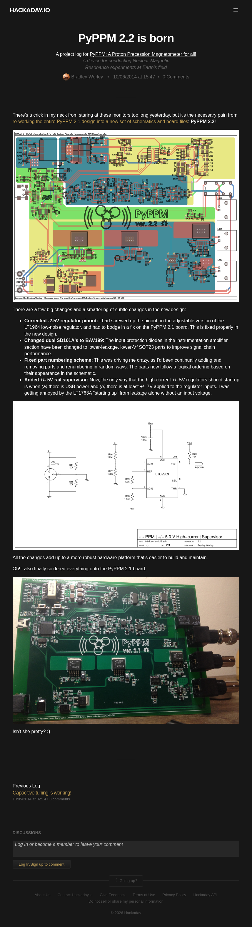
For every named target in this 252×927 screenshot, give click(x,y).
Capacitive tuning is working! (42, 793)
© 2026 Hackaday (126, 913)
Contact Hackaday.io (75, 895)
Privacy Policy (174, 895)
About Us (42, 895)
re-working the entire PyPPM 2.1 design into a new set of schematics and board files (100, 121)
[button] (236, 10)
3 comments (59, 799)
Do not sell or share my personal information (126, 901)
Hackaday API (205, 895)
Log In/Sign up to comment (41, 864)
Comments (176, 76)
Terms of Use (144, 895)
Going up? (125, 881)
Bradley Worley (83, 76)
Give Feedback (112, 895)
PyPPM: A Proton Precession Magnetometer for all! (143, 54)
